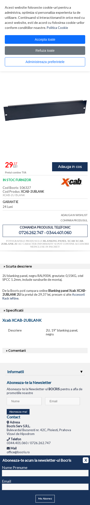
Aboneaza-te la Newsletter (29, 382)
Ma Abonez (45, 498)
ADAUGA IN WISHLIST (74, 215)
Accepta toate (45, 39)
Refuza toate (45, 50)
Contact (13, 417)
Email (6, 481)
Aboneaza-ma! (18, 411)
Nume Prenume (14, 467)
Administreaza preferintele (45, 62)
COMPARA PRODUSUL (74, 220)
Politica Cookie (57, 28)
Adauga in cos (70, 167)
